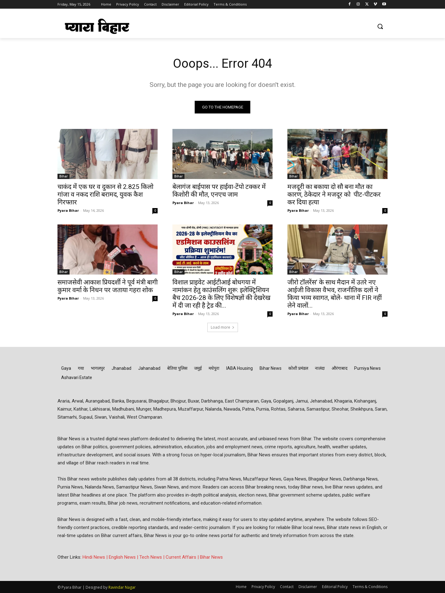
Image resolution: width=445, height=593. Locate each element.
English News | (124, 557)
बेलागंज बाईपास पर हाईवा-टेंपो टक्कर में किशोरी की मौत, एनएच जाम (219, 190)
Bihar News (211, 557)
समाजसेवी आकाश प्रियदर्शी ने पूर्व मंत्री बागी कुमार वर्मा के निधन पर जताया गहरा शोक (107, 286)
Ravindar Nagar (122, 587)
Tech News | (152, 557)
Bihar (63, 176)
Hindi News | (96, 557)
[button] (380, 26)
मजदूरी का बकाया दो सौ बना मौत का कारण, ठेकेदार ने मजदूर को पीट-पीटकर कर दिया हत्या (334, 194)
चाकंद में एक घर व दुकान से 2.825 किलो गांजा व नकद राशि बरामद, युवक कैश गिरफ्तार (105, 194)
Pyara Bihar (68, 210)
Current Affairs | (183, 557)
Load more (223, 327)
